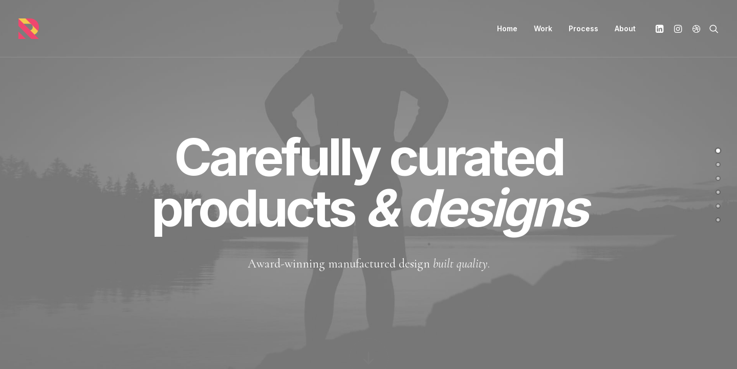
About (625, 28)
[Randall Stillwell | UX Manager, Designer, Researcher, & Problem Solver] (28, 28)
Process (583, 28)
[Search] (712, 28)
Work (543, 28)
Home (507, 28)
